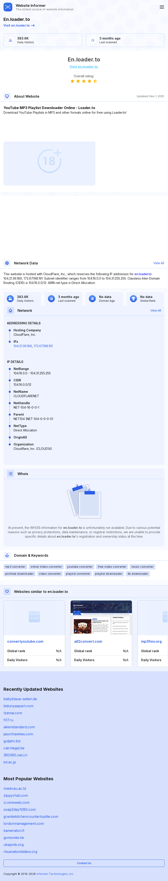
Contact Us (84, 863)
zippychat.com (16, 795)
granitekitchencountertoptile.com (31, 816)
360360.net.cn (15, 755)
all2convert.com (88, 641)
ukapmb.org (14, 844)
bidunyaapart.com (18, 706)
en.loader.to (143, 274)
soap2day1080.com (20, 809)
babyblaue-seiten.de (20, 699)
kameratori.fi (14, 830)
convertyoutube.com (25, 641)
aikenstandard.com (19, 727)
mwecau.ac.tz (15, 788)
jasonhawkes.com (18, 734)
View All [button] (158, 263)
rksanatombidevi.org (20, 851)
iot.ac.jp (10, 762)
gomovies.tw (14, 837)
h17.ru (8, 720)
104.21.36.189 (23, 346)
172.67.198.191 (43, 346)
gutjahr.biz (12, 741)
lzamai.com (13, 713)
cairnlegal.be (14, 748)
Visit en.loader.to (19, 25)
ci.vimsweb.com (17, 802)
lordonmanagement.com (24, 823)
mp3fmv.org (151, 641)
